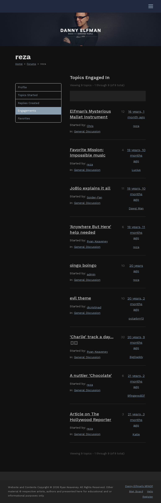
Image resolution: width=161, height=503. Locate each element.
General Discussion (87, 131)
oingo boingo (83, 265)
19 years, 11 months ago (136, 232)
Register (148, 496)
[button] (150, 6)
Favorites (24, 118)
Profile (22, 87)
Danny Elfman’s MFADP (139, 486)
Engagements (27, 110)
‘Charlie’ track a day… (91, 336)
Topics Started (28, 95)
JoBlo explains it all (90, 188)
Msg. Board (136, 491)
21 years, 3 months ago (136, 419)
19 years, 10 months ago (136, 155)
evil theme (80, 298)
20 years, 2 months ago (136, 304)
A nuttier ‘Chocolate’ (91, 375)
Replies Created (28, 103)
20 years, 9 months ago (136, 342)
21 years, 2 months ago (136, 381)
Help (150, 491)
